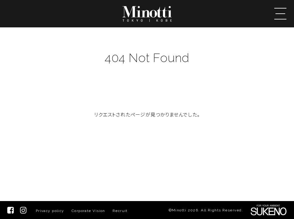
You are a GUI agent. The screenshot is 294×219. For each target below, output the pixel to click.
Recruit (120, 211)
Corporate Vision (88, 211)
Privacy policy (50, 211)
